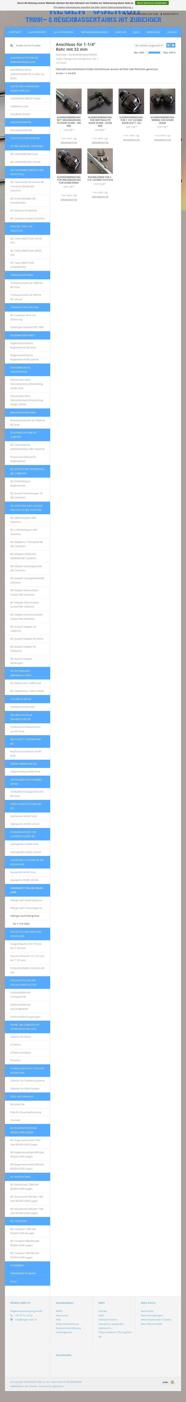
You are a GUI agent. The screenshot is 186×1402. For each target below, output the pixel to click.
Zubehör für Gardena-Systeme (27, 1080)
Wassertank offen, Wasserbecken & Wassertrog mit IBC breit (26, 384)
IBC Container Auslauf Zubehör (27, 218)
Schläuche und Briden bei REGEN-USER (25, 934)
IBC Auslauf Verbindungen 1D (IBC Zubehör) (26, 495)
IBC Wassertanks (20, 1176)
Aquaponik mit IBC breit (23, 872)
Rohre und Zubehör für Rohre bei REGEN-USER (24, 1026)
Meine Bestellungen (152, 1315)
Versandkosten (69, 142)
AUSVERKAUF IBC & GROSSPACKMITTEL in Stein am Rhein (27, 74)
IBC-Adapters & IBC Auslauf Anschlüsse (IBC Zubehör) (26, 507)
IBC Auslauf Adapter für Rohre (26, 638)
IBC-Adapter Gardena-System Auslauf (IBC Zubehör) (26, 616)
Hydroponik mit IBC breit (23, 816)
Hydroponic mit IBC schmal (24, 824)
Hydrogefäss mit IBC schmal (25, 852)
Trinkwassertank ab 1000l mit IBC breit (26, 285)
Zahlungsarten (64, 1332)
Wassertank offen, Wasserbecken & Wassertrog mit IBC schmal (26, 400)
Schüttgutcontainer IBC (25, 138)
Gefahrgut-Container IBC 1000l (27, 327)
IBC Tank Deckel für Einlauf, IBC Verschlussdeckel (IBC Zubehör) (27, 186)
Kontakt (172, 32)
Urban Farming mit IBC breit (25, 771)
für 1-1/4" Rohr (21, 923)
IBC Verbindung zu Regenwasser (20, 483)
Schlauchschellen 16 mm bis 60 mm (27, 970)
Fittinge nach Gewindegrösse (26, 900)
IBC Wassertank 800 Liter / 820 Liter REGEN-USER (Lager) (26, 1198)
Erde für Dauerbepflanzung (25, 1112)
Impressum (153, 32)
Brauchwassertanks (23, 412)
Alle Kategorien (63, 32)
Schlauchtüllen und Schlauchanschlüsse (23, 982)
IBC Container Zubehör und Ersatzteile (27, 172)
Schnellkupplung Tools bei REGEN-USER (27, 1070)
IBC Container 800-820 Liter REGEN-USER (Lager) (24, 1243)
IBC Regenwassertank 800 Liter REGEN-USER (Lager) (27, 1154)
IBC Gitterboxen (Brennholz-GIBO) (20, 673)
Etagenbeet (17, 1265)
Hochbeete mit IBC (21, 699)
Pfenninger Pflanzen (23, 1273)
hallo (101, 1315)
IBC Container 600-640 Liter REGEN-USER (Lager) (24, 1255)
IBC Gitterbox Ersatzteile (23, 210)
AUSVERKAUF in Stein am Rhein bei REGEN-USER (24, 59)
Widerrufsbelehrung (67, 1324)
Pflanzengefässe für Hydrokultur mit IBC (23, 834)
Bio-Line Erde (17, 1104)
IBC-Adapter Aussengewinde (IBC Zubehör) (26, 568)
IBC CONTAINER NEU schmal (25, 161)
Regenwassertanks (22, 335)
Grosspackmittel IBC (21, 130)
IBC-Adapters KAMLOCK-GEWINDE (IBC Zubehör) (23, 556)
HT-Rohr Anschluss (20, 1052)
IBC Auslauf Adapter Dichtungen (21, 661)
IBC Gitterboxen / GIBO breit (25, 683)
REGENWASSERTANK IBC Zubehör (23, 434)
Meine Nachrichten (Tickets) (156, 1319)
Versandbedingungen (94, 32)
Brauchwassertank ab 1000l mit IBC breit (27, 422)
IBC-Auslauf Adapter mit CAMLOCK (23, 628)
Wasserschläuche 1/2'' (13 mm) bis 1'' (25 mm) (27, 958)
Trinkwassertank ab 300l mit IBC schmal (25, 297)
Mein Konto (169, 14)
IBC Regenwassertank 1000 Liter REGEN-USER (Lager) (25, 1142)
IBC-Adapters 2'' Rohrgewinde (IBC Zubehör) (26, 544)
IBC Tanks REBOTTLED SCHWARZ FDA (22, 265)
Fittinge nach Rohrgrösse (24, 915)
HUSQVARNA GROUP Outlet (25, 98)
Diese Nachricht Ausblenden (152, 3)
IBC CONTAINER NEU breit (24, 154)
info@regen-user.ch (26, 1319)
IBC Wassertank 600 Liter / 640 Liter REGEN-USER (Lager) (26, 1211)
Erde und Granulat (22, 1096)
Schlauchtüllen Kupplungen (25, 1016)
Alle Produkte (37, 32)
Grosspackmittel (21, 122)
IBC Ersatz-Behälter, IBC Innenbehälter (23, 200)
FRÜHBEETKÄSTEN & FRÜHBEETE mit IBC (21, 717)
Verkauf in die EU (107, 1319)
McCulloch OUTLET (20, 114)
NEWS (59, 1311)
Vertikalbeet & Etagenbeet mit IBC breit (26, 793)
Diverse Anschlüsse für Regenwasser (23, 459)
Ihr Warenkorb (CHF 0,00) (141, 14)
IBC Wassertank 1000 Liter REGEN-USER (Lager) (24, 1186)
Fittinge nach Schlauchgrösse (26, 908)
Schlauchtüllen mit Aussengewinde (20, 1006)
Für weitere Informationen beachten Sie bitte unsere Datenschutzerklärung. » (93, 7)
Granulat (15, 1120)
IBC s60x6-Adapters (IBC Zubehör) (23, 520)
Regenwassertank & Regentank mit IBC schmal (24, 357)
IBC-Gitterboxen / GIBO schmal (27, 690)
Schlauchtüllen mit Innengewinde (20, 994)
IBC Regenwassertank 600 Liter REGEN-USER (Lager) (27, 1166)
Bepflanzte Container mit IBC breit (26, 753)
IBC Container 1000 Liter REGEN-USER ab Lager (23, 1231)
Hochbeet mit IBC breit (22, 706)
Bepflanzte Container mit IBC (25, 741)
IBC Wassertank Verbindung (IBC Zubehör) (27, 471)
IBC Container (18, 1221)
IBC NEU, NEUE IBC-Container (26, 146)
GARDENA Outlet (19, 106)
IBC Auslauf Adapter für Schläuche (23, 648)
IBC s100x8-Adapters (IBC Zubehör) (24, 532)
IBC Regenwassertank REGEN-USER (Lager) (23, 1130)
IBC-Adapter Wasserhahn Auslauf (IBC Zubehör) (24, 592)
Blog (137, 32)
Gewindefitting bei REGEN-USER (27, 890)
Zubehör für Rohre (20, 1036)
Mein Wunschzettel (151, 1324)
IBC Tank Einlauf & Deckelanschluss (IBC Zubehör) (27, 447)
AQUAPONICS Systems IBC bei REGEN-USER (27, 862)
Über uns (121, 32)
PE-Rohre (15, 1060)
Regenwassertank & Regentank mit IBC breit (23, 345)
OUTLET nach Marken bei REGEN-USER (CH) (24, 88)
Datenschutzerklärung (68, 1328)
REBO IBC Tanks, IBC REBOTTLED (21, 228)
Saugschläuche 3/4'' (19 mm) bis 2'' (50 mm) (25, 946)
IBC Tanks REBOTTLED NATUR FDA (26, 240)
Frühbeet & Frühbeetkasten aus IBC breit (25, 729)
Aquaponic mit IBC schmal (24, 880)
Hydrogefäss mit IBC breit (24, 844)
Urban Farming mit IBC (23, 763)
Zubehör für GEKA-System (24, 1088)
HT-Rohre (15, 1044)
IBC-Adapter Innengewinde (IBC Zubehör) (27, 580)
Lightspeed (57, 1386)
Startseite (15, 32)
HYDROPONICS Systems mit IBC (26, 806)
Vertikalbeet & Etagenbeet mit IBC (26, 781)
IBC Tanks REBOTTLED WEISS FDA (26, 252)
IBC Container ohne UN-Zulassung (23, 317)
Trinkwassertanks (21, 275)
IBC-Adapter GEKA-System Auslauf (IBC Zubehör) (24, 604)
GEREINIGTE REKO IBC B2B (24, 307)
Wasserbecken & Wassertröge (20, 369)
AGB (58, 1319)
